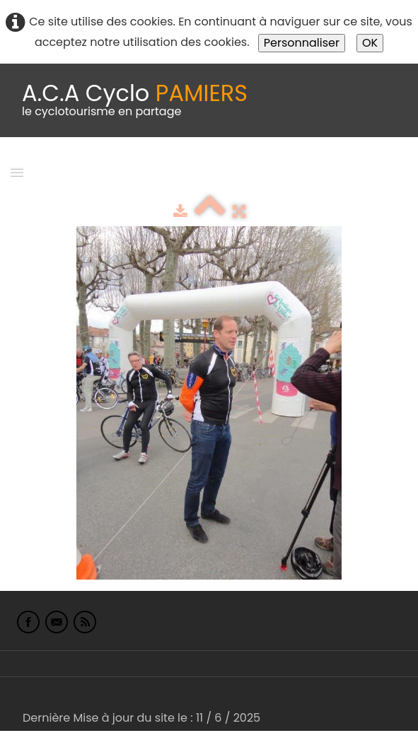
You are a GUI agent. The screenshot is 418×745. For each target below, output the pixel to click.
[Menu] (17, 171)
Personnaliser (301, 43)
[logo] (134, 100)
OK (370, 43)
